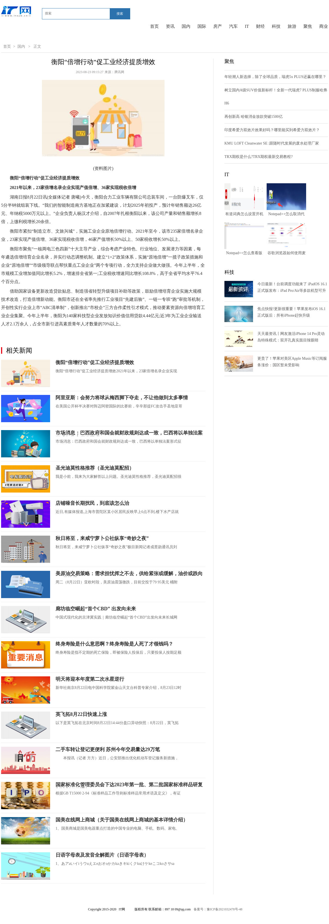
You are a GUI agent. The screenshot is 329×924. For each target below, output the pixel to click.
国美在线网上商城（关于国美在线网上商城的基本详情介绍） (122, 820)
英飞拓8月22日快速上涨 (81, 714)
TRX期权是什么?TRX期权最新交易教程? (258, 157)
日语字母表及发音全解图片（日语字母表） (102, 855)
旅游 (292, 26)
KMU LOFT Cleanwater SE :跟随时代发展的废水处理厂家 (271, 143)
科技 (276, 26)
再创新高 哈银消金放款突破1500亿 (253, 117)
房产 (217, 26)
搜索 (120, 14)
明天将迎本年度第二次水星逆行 (90, 679)
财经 (260, 26)
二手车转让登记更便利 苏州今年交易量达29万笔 (108, 749)
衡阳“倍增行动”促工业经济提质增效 (95, 362)
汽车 (233, 26)
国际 (201, 26)
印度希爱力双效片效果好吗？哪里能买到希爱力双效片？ (272, 130)
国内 (186, 26)
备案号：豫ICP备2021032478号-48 (218, 909)
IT (247, 26)
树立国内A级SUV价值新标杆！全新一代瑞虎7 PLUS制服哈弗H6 (275, 96)
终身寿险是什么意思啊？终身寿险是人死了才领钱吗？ (114, 644)
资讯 (170, 26)
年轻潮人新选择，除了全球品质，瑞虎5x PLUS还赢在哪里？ (275, 77)
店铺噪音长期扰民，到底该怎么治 (92, 503)
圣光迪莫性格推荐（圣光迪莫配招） (95, 468)
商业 (323, 26)
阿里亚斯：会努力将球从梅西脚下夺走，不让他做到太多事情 (122, 397)
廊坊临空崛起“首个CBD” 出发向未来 (96, 608)
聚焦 (307, 26)
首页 (154, 26)
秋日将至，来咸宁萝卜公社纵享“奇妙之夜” (102, 538)
